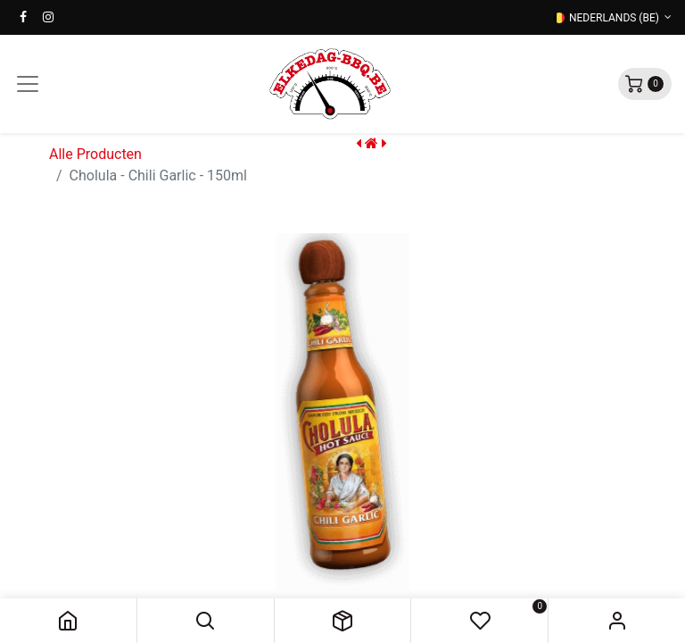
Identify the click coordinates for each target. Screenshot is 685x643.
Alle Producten (95, 154)
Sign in (617, 620)
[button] (205, 620)
